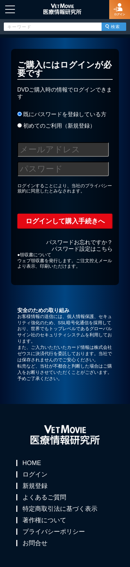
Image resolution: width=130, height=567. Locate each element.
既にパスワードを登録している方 (61, 114)
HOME (32, 463)
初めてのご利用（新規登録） (56, 126)
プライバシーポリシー (54, 532)
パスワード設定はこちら (82, 249)
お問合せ (35, 543)
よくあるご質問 (44, 497)
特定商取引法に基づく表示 (60, 509)
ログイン (35, 474)
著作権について (44, 520)
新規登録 (35, 486)
